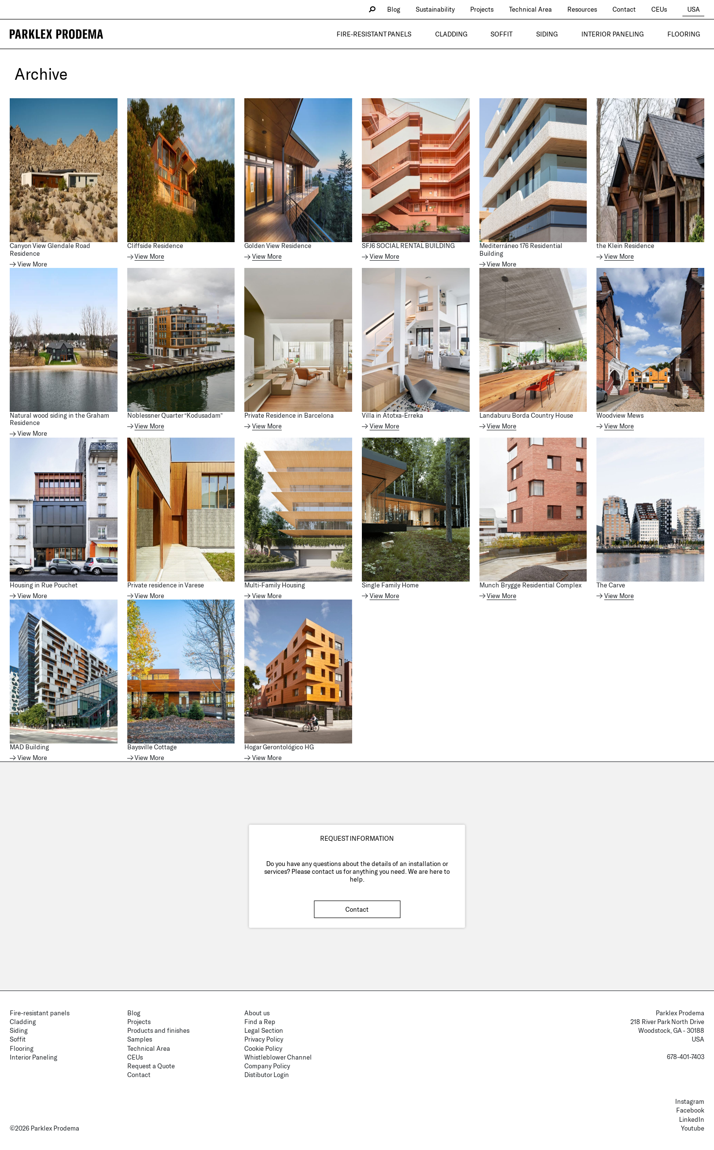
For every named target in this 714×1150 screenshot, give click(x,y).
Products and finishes (158, 1030)
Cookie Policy (263, 1048)
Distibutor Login (266, 1075)
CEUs (668, 9)
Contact (633, 9)
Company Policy (267, 1066)
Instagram (689, 1101)
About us (257, 1013)
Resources (591, 9)
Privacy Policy (263, 1039)
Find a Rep (259, 1022)
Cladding (492, 34)
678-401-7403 (685, 1057)
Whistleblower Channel (278, 1057)
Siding (569, 34)
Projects (491, 9)
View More (32, 264)
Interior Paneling (626, 34)
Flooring (688, 34)
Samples (139, 1039)
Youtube (692, 1128)
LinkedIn (691, 1119)
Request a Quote (151, 1066)
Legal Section (263, 1030)
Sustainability (444, 9)
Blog (402, 9)
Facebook (690, 1110)
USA (698, 9)
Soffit (533, 34)
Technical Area (539, 9)
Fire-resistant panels (424, 34)
